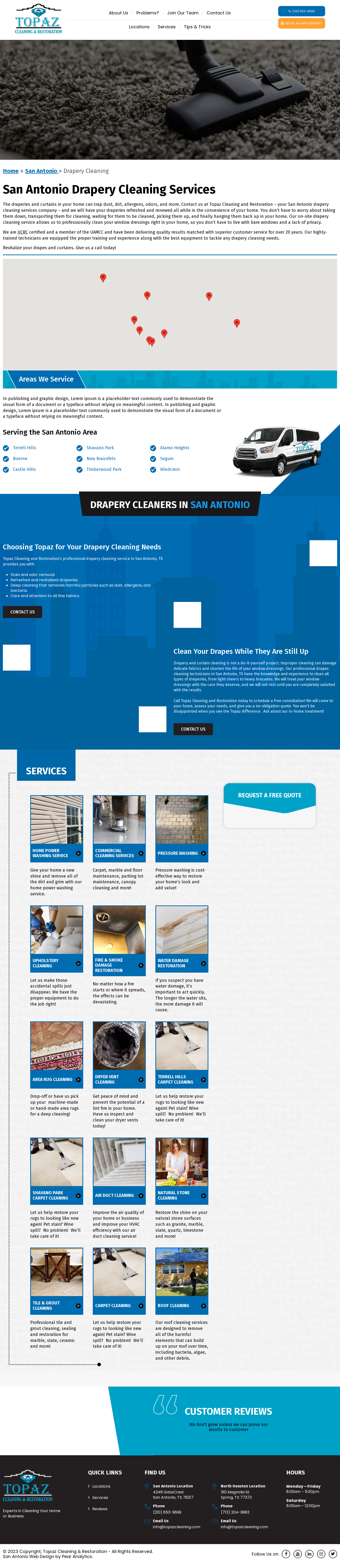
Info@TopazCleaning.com (176, 1527)
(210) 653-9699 (167, 1512)
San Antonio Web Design (29, 1556)
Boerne (20, 458)
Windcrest (170, 469)
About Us (118, 13)
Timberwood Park (104, 469)
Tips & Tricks (197, 27)
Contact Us (219, 13)
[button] (152, 342)
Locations (139, 27)
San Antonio (42, 171)
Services (167, 27)
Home (11, 171)
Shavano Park (100, 447)
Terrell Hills (24, 447)
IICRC (23, 232)
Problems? (147, 13)
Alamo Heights (174, 447)
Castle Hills (24, 469)
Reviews (99, 1509)
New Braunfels (101, 458)
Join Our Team (183, 13)
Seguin (167, 458)
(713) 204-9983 (235, 1512)
